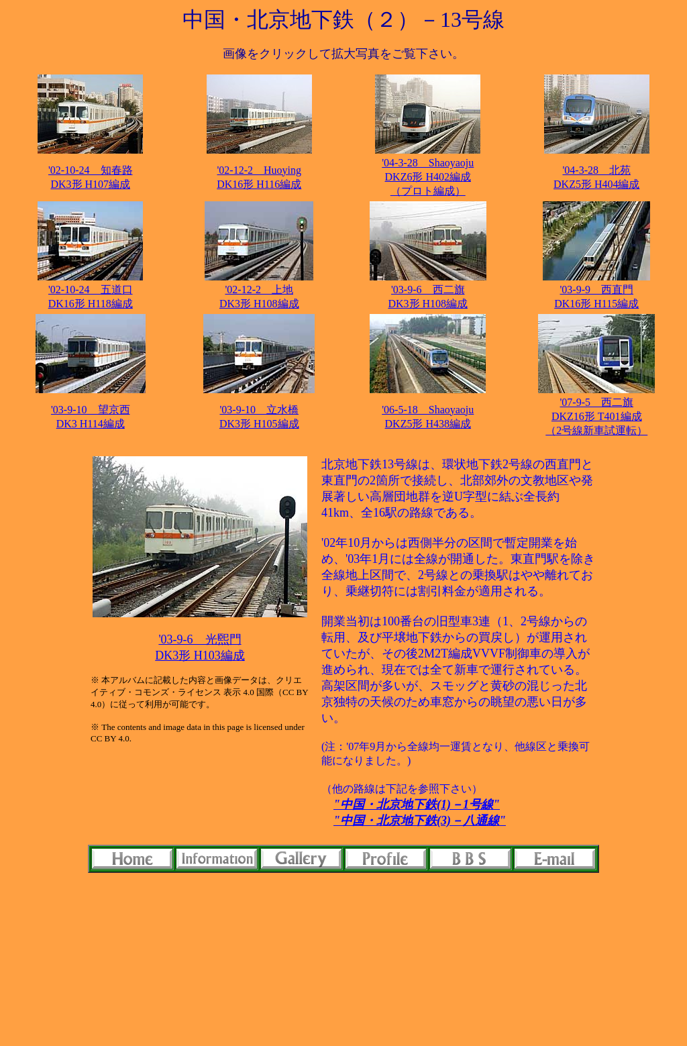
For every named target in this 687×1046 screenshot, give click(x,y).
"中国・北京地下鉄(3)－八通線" (419, 820)
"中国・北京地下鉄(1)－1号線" (416, 804)
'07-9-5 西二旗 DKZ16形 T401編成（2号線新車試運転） (596, 416)
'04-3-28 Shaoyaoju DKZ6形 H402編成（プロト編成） (428, 177)
